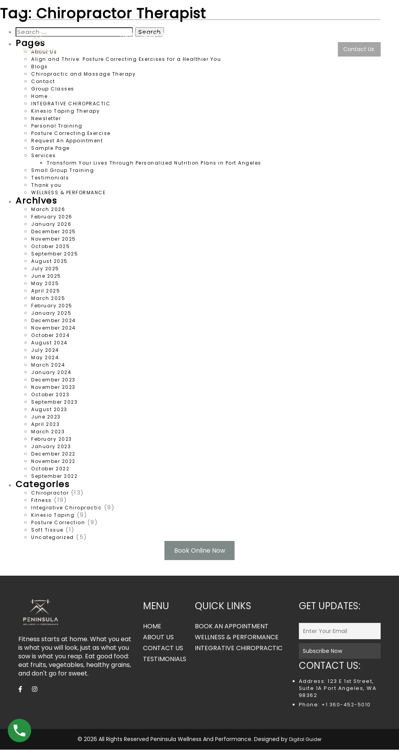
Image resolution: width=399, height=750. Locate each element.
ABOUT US (154, 35)
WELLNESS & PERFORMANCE (208, 35)
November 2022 (53, 461)
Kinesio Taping (52, 515)
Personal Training (57, 125)
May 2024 (45, 357)
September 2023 (54, 402)
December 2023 (53, 379)
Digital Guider (305, 739)
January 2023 (51, 446)
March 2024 (48, 365)
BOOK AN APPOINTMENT (231, 626)
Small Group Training (62, 170)
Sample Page (50, 148)
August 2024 (49, 342)
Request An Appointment (67, 140)
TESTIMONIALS (317, 49)
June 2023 (46, 416)
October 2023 (50, 394)
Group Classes (52, 88)
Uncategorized (52, 537)
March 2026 (48, 209)
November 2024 (53, 327)
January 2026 (51, 224)
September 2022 (54, 476)
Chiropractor (50, 492)
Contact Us (358, 49)
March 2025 (48, 298)
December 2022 (53, 453)
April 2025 (45, 290)
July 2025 (45, 268)
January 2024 (51, 372)
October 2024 (50, 335)
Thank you (46, 185)
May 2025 (45, 283)
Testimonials (50, 177)
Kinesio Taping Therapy (65, 111)
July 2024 (45, 350)
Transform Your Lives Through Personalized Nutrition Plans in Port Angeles (154, 163)
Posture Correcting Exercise (71, 133)
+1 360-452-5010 (345, 705)
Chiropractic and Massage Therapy (83, 74)
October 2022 (50, 468)
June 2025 (46, 276)
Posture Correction (58, 522)
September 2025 (54, 253)
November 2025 (53, 239)
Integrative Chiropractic (66, 507)
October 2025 (50, 246)
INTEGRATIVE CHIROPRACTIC (286, 35)
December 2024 (53, 320)
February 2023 (51, 439)
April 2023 (45, 424)
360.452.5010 (359, 12)
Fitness (41, 500)
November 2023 (53, 387)
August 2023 (49, 409)
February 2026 (51, 216)
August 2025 (49, 261)
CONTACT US (163, 648)
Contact (43, 81)
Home (39, 96)
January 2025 (51, 313)
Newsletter (46, 118)
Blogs (374, 35)
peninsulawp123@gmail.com (288, 12)
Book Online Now (199, 550)
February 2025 (51, 305)
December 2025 (53, 231)
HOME (128, 35)
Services (339, 35)
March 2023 (48, 431)
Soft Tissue (47, 530)
